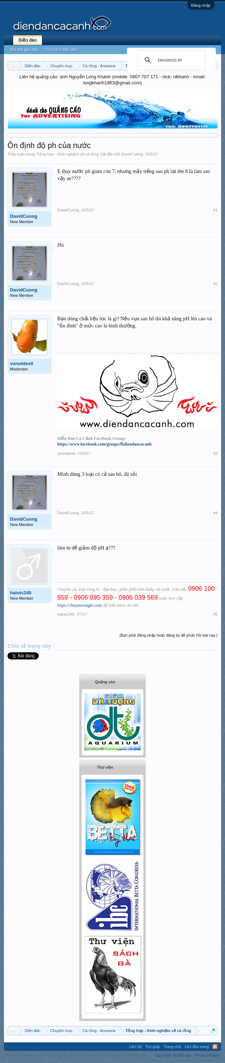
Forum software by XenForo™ (56, 1055)
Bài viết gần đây (24, 49)
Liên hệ (135, 1046)
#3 (215, 453)
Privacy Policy (207, 1055)
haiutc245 (20, 592)
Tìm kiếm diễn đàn (61, 49)
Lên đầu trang (197, 1046)
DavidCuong (132, 154)
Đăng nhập (200, 5)
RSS (215, 1046)
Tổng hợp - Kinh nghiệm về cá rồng (67, 154)
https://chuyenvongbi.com (79, 605)
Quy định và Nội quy (174, 1055)
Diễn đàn (27, 40)
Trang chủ (172, 1046)
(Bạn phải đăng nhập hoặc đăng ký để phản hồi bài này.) (168, 635)
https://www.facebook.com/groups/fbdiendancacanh (104, 444)
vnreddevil (21, 363)
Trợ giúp (152, 1046)
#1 (215, 210)
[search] (170, 60)
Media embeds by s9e (128, 1055)
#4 (215, 513)
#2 (215, 283)
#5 (215, 614)
